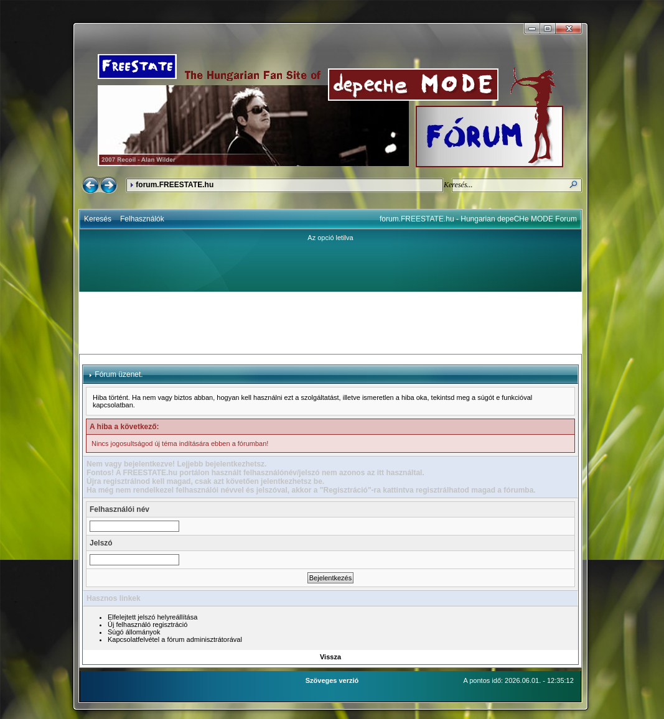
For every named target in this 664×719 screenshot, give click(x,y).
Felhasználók (142, 219)
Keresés (97, 219)
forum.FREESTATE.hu (174, 184)
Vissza (330, 657)
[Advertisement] (330, 323)
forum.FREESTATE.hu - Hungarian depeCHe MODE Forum (478, 219)
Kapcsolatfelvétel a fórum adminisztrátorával (175, 639)
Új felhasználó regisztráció (147, 624)
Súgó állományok (134, 632)
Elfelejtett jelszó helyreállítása (152, 617)
